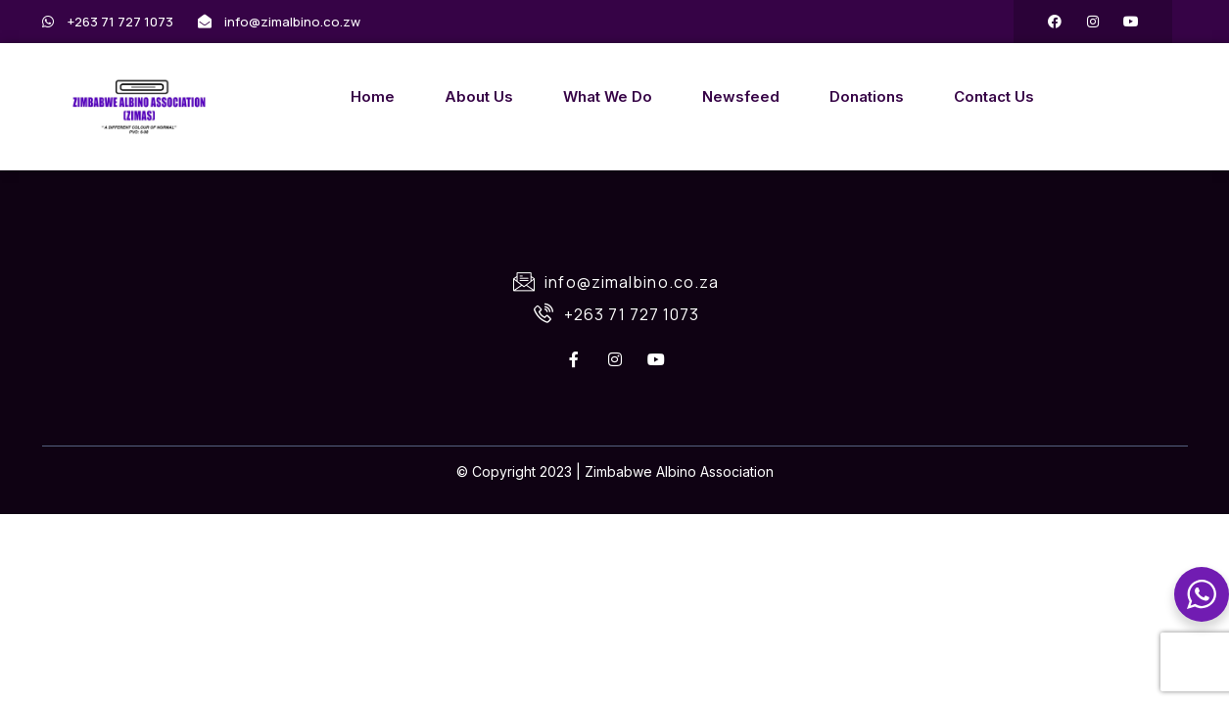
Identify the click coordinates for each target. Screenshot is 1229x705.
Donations (866, 96)
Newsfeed (741, 96)
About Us (479, 96)
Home (373, 96)
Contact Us (994, 96)
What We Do (607, 96)
